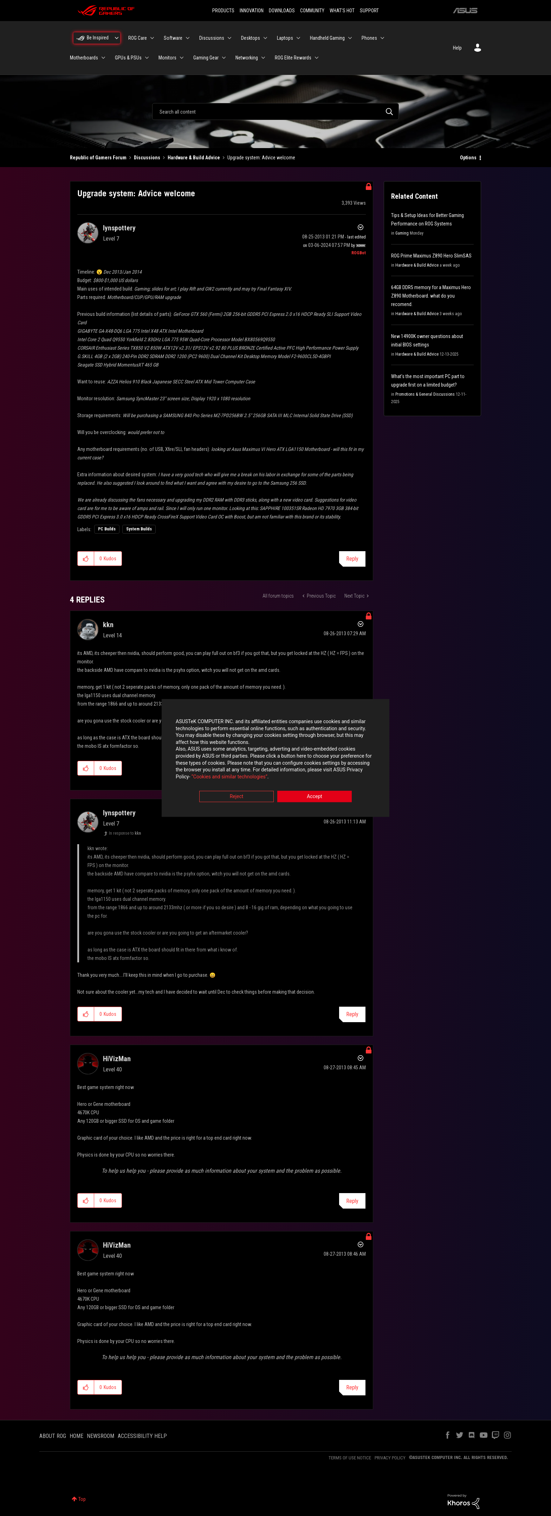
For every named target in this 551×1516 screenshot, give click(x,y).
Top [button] (82, 1499)
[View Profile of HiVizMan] (117, 1059)
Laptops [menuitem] (285, 38)
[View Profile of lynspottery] (119, 228)
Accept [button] (314, 797)
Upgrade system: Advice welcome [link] (261, 157)
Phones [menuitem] (369, 38)
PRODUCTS (223, 10)
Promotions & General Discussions (425, 394)
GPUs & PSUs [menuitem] (128, 57)
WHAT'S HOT (342, 10)
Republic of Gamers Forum (98, 157)
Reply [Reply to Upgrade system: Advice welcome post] (352, 558)
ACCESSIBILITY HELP (142, 1436)
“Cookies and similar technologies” (229, 777)
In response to (125, 833)
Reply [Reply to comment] (352, 1014)
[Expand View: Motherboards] (103, 58)
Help (457, 48)
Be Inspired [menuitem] (98, 37)
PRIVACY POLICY (390, 1457)
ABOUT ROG (52, 1436)
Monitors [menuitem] (167, 57)
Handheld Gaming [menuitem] (327, 38)
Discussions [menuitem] (211, 38)
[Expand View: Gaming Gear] (223, 58)
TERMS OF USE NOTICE (350, 1457)
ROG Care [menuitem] (137, 38)
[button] (86, 559)
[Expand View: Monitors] (181, 58)
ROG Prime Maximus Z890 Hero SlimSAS (431, 256)
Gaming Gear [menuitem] (206, 57)
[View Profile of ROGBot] (358, 252)
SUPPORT (369, 10)
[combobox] (275, 111)
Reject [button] (237, 797)
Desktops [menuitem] (250, 38)
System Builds (139, 529)
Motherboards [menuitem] (84, 57)
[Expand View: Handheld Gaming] (350, 38)
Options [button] (468, 157)
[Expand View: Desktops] (265, 38)
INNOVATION (252, 10)
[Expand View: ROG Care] (152, 38)
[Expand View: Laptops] (298, 38)
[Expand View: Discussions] (229, 38)
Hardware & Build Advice (194, 157)
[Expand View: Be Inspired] (116, 38)
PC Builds (107, 529)
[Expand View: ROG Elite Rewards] (316, 58)
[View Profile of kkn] (108, 624)
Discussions (147, 157)
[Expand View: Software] (187, 38)
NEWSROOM (100, 1436)
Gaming (402, 233)
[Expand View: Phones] (382, 38)
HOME (76, 1436)
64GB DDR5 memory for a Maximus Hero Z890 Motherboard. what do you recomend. (431, 296)
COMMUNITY (312, 10)
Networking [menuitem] (246, 57)
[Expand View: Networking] (263, 58)
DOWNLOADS (282, 10)
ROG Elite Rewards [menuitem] (293, 57)
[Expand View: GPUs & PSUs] (146, 58)
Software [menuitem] (173, 38)
